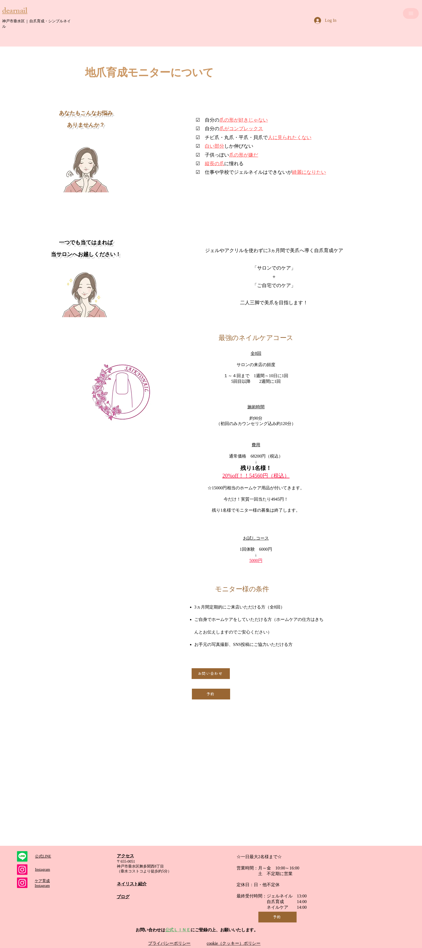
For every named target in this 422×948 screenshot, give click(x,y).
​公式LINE (43, 856)
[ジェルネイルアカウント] (22, 869)
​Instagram (42, 870)
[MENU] (411, 13)
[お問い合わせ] (211, 673)
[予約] (211, 694)
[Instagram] (22, 883)
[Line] (22, 856)
